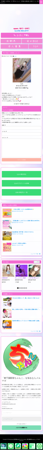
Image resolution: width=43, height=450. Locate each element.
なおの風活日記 (21, 174)
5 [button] (24, 288)
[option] (8, 273)
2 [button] (19, 288)
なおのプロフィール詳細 (21, 183)
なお (15, 56)
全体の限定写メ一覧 (21, 192)
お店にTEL (21, 35)
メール (4, 131)
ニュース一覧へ (35, 254)
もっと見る (36, 262)
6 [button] (26, 288)
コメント (5, 137)
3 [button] (21, 288)
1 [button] (18, 288)
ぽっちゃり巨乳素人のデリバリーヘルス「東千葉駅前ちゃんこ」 (22, 439)
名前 (4, 125)
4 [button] (23, 288)
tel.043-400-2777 (21, 31)
